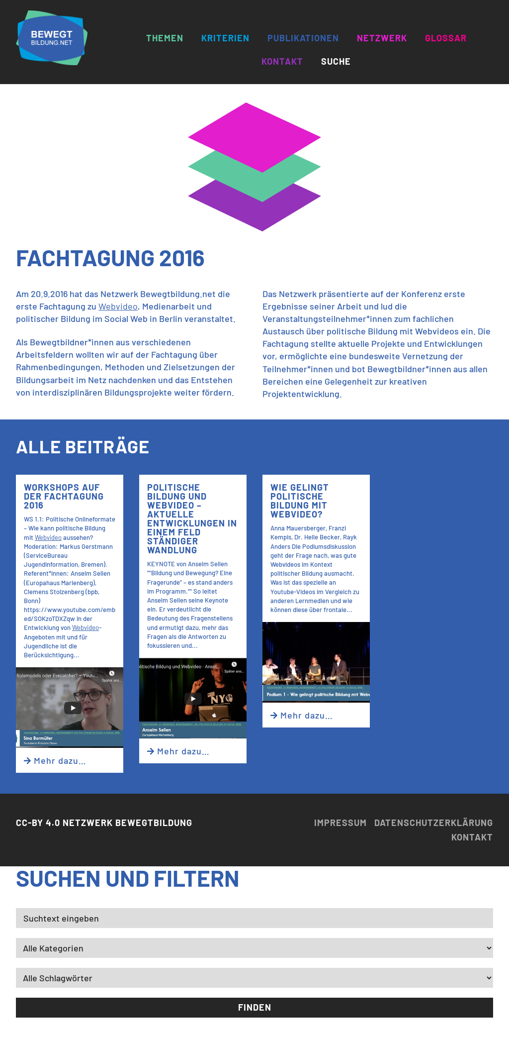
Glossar (446, 37)
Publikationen (303, 37)
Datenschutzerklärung (433, 822)
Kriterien (225, 37)
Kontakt (282, 61)
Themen (164, 37)
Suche (336, 61)
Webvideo (118, 306)
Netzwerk (382, 37)
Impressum (340, 822)
